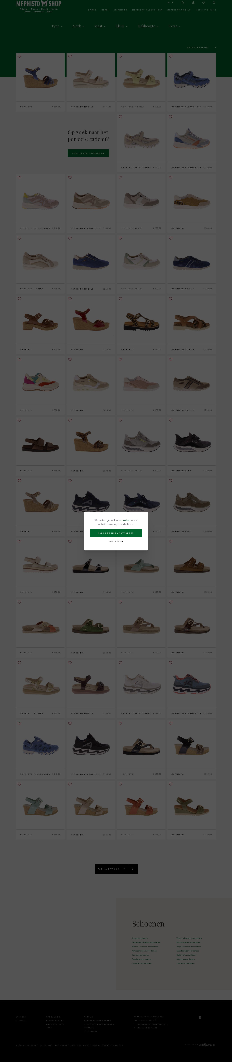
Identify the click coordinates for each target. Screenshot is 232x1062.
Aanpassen (116, 541)
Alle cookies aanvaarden (116, 533)
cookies (125, 520)
